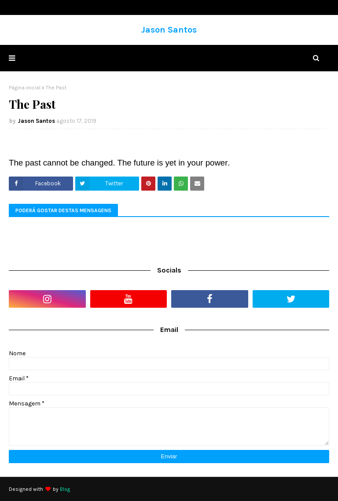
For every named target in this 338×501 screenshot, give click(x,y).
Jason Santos (169, 30)
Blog (65, 489)
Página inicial (24, 88)
